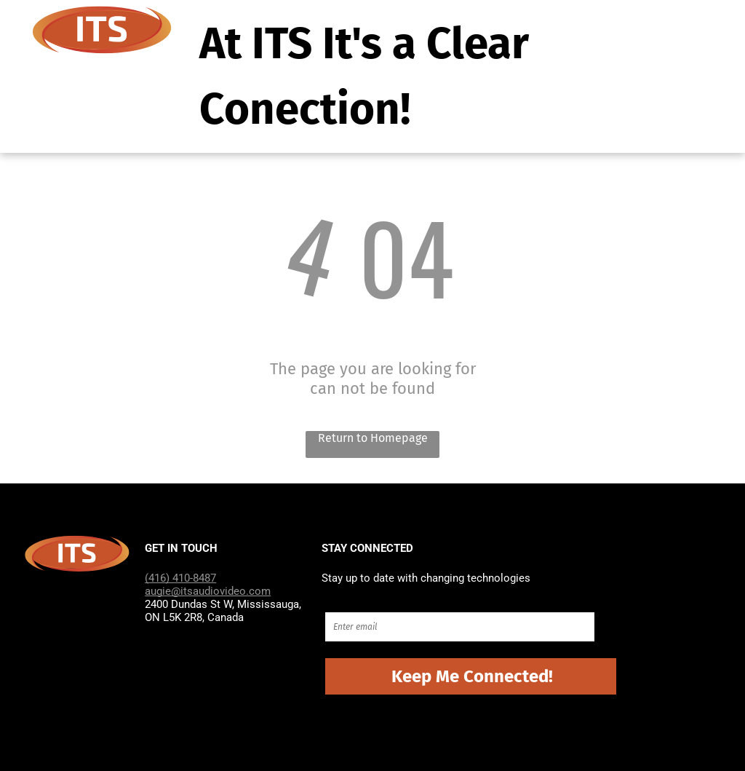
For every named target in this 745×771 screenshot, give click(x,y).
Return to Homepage (373, 438)
